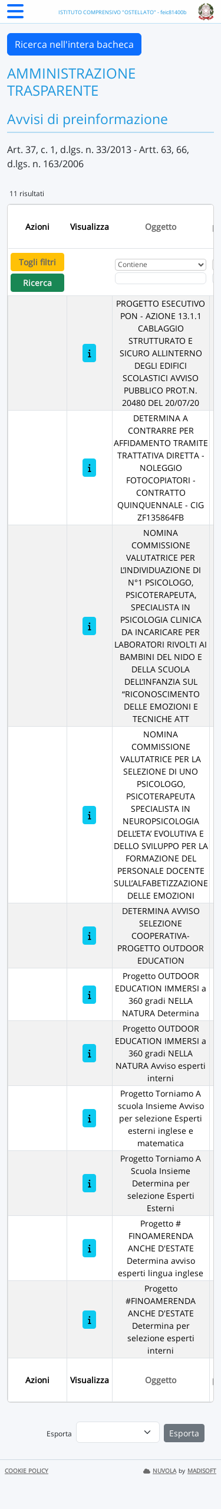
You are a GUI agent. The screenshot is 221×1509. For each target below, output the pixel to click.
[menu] (118, 1432)
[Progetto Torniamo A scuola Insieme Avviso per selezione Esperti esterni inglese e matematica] (89, 1118)
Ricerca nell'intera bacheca (74, 44)
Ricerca (37, 282)
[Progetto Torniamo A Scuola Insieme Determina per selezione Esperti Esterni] (89, 1183)
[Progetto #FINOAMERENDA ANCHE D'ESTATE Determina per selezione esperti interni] (89, 1319)
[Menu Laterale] (15, 14)
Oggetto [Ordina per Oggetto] (160, 226)
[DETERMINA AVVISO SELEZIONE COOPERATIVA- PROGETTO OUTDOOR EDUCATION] (89, 935)
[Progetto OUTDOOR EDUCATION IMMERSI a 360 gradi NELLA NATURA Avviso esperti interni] (89, 1053)
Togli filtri (37, 262)
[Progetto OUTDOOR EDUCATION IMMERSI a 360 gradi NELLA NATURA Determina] (89, 995)
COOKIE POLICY (26, 1471)
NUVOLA (159, 1471)
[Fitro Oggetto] (160, 278)
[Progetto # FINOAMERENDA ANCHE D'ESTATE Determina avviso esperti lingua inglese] (89, 1248)
